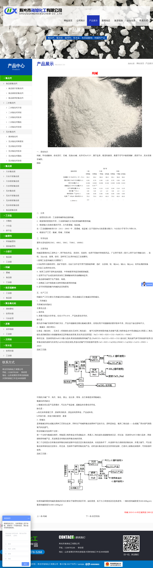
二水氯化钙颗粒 (15, 122)
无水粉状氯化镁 (12, 200)
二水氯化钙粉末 (15, 117)
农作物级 (10, 329)
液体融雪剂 (10, 246)
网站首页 (68, 20)
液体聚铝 (10, 309)
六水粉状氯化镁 (12, 181)
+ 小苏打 (8, 251)
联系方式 (143, 20)
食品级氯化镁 (11, 210)
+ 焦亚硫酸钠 (10, 288)
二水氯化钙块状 (15, 127)
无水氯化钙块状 (15, 161)
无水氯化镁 (10, 191)
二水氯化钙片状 (15, 108)
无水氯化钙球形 (15, 146)
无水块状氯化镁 (12, 205)
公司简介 (80, 20)
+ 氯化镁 (8, 166)
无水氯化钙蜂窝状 (15, 141)
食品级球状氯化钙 (15, 98)
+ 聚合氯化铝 (10, 303)
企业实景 (131, 20)
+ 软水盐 (8, 345)
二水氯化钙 (10, 103)
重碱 (8, 273)
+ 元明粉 (8, 339)
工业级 (9, 262)
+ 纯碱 (7, 267)
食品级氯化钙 (11, 84)
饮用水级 (10, 314)
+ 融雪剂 (8, 236)
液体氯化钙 (13, 137)
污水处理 (10, 318)
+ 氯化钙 (8, 78)
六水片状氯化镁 (12, 176)
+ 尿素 (7, 324)
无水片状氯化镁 (12, 196)
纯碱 (45, 516)
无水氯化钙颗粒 (15, 156)
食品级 (9, 257)
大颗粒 (9, 221)
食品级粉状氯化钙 (15, 93)
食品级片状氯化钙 (15, 88)
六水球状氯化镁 (12, 186)
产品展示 (93, 20)
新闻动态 (106, 20)
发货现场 (118, 20)
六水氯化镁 (10, 171)
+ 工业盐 (8, 215)
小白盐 (9, 226)
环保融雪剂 (10, 241)
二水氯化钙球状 (15, 112)
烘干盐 (9, 231)
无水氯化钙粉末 (15, 151)
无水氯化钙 (10, 132)
